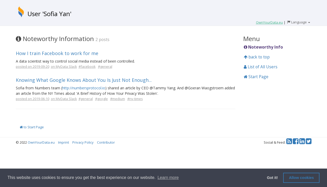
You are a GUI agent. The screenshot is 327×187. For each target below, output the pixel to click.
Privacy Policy (83, 142)
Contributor (106, 142)
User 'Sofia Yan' (49, 13)
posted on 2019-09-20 (32, 66)
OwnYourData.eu (41, 142)
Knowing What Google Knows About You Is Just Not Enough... (84, 80)
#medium (117, 98)
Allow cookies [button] (301, 178)
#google (101, 98)
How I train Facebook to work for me (57, 53)
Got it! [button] (272, 178)
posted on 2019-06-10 (32, 98)
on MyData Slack (64, 66)
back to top (257, 57)
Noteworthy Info (263, 47)
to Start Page (32, 127)
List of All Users (260, 67)
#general (105, 66)
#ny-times (135, 98)
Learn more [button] (168, 177)
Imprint (63, 142)
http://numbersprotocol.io (83, 87)
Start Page (256, 76)
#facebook (87, 66)
